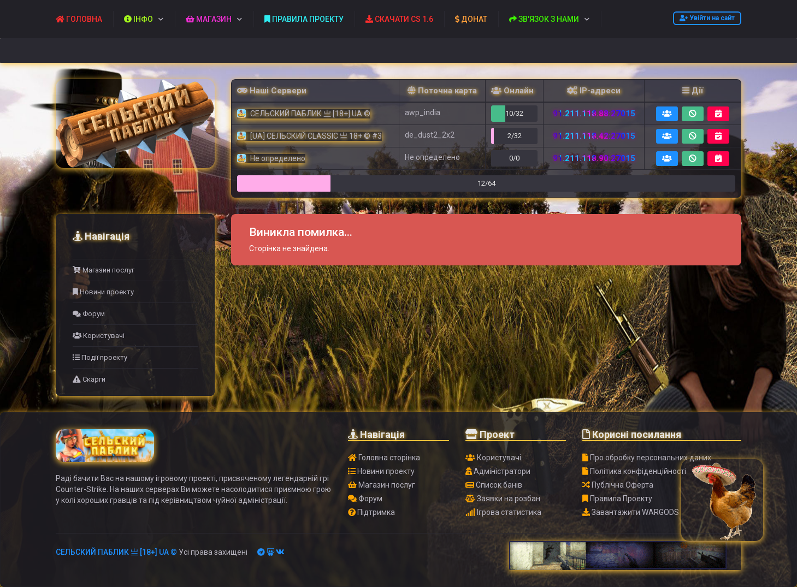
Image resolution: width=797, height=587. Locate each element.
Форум (89, 314)
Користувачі (99, 335)
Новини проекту (103, 292)
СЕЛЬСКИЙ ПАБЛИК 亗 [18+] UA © (116, 552)
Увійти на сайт (707, 18)
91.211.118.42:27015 (594, 136)
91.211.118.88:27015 (594, 113)
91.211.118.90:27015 (594, 158)
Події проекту (100, 357)
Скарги (89, 379)
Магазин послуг (103, 270)
